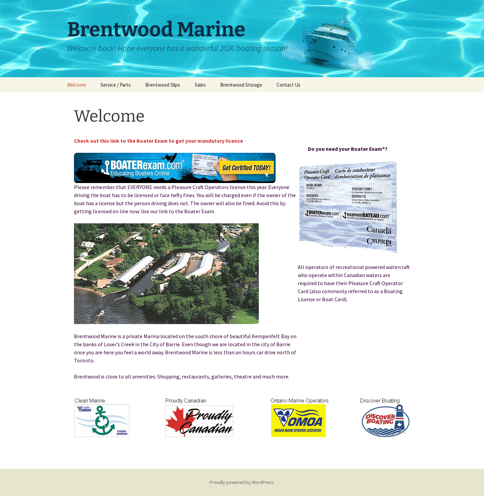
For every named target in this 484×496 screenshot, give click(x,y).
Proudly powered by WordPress (242, 482)
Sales (200, 85)
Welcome (76, 85)
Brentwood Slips (162, 85)
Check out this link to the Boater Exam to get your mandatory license (158, 140)
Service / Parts (115, 85)
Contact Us (288, 85)
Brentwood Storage (241, 85)
